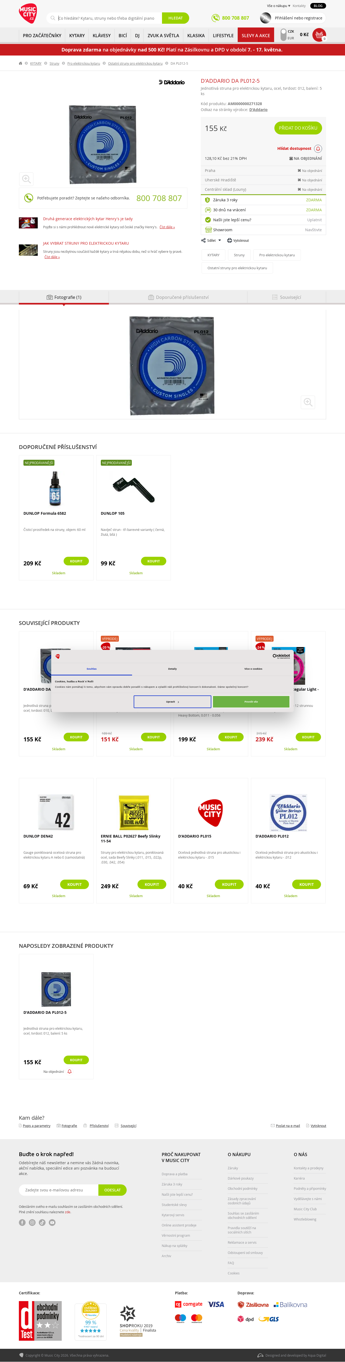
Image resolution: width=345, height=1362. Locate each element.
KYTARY (77, 36)
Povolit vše (251, 701)
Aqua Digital (317, 1355)
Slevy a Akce (256, 36)
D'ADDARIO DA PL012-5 (45, 1012)
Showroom (222, 229)
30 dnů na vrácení (229, 209)
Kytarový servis (173, 1215)
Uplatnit (314, 219)
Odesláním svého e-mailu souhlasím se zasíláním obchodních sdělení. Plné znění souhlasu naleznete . (71, 1209)
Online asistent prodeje (179, 1225)
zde (67, 1212)
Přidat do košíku (298, 128)
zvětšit (308, 402)
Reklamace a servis (242, 1242)
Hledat (175, 17)
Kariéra (299, 1178)
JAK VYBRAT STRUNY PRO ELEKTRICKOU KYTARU (86, 243)
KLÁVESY (102, 36)
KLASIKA (196, 36)
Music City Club (305, 1209)
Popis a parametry (36, 1126)
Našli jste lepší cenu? (232, 219)
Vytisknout (241, 240)
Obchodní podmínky (242, 1188)
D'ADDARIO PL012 (272, 836)
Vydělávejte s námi (308, 1199)
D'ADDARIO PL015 (194, 836)
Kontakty (299, 6)
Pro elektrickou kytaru (83, 63)
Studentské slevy (174, 1204)
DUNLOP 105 (113, 513)
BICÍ (123, 36)
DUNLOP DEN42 (38, 836)
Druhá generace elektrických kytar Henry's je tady (88, 218)
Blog (318, 6)
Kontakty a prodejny (308, 1168)
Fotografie (69, 1126)
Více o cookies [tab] (253, 669)
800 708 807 (159, 198)
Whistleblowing (305, 1219)
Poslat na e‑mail (288, 1126)
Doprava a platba (175, 1174)
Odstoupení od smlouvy (245, 1252)
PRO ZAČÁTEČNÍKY (42, 36)
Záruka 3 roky (225, 199)
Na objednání (53, 1071)
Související (128, 1126)
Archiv (166, 1256)
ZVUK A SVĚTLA (163, 36)
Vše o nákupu (277, 6)
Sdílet (211, 240)
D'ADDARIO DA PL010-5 (45, 689)
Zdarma (314, 199)
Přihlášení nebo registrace (298, 17)
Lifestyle (223, 36)
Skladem (58, 573)
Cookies (234, 1273)
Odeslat (112, 1189)
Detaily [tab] (172, 669)
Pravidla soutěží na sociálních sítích (242, 1230)
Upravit (172, 701)
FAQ (231, 1263)
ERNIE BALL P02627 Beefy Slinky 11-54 (130, 839)
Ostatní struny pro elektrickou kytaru (135, 63)
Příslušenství (99, 1126)
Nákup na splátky (174, 1245)
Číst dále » (167, 227)
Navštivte (313, 229)
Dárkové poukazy (241, 1178)
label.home (21, 63)
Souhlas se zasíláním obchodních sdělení (243, 1215)
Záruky (233, 1168)
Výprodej (110, 639)
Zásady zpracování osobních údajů (242, 1201)
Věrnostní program (176, 1235)
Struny (54, 63)
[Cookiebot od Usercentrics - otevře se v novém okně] (266, 656)
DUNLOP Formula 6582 (44, 513)
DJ (137, 36)
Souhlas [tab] (91, 669)
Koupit (74, 561)
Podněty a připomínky (310, 1188)
